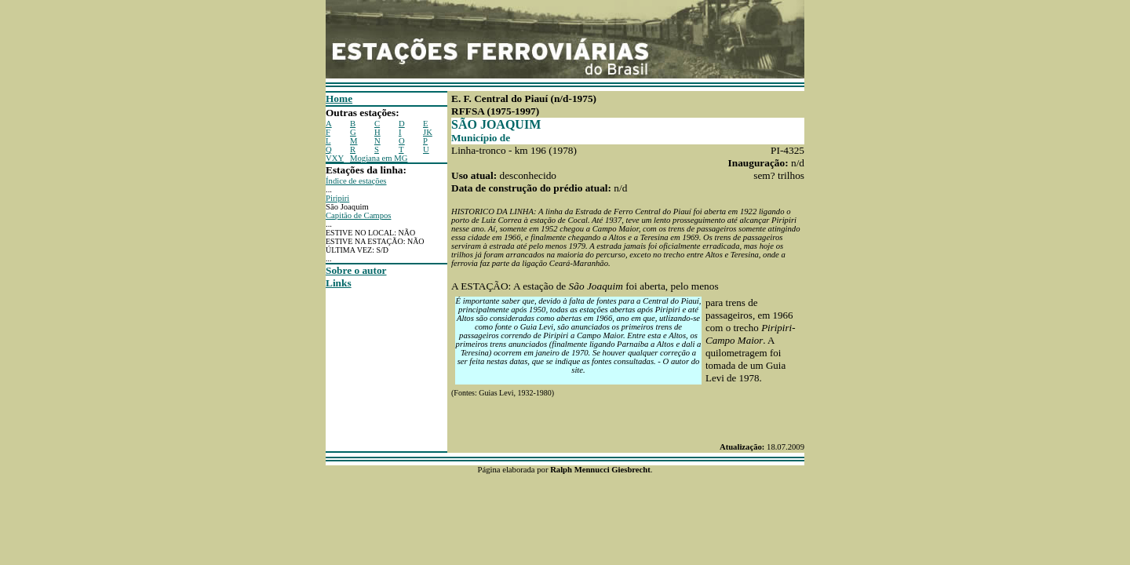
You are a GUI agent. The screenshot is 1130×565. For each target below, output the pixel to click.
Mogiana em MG (378, 158)
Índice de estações (356, 181)
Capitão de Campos (358, 215)
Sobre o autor (356, 270)
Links (339, 283)
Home (339, 98)
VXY (335, 158)
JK (427, 132)
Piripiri (337, 198)
